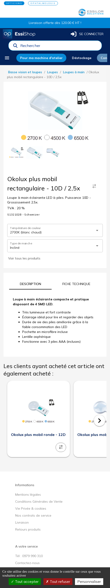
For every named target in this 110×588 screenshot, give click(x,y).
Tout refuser (58, 581)
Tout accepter (25, 581)
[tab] (30, 283)
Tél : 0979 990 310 (29, 556)
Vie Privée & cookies (30, 508)
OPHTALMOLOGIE (43, 3)
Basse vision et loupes (25, 72)
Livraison (22, 522)
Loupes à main (74, 72)
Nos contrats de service (33, 515)
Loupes (52, 72)
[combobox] (59, 47)
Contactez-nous (27, 563)
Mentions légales (28, 494)
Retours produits (28, 529)
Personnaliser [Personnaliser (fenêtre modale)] (89, 581)
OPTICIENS (14, 3)
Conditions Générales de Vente (39, 501)
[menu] (8, 58)
